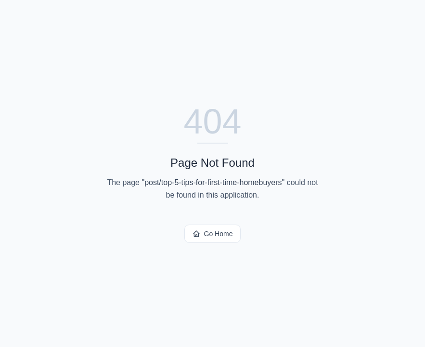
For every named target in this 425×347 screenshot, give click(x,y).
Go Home (213, 234)
